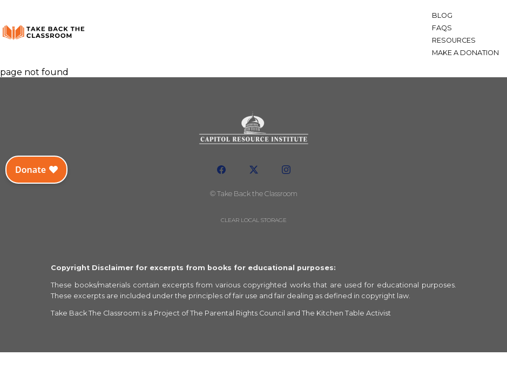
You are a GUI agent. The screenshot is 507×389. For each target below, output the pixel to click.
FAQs (442, 28)
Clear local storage (254, 220)
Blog (442, 15)
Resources (454, 40)
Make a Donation (465, 53)
